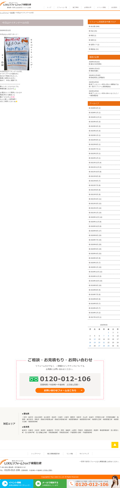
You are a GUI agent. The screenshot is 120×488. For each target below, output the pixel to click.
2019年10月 (95, 281)
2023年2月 (94, 131)
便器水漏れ (94, 71)
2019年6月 (94, 299)
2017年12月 (95, 317)
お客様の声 (87, 7)
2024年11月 (95, 117)
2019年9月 (94, 285)
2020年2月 (94, 263)
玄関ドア (94, 44)
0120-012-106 (12, 470)
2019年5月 (94, 303)
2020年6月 (94, 244)
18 (90, 342)
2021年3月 (94, 203)
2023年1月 (94, 135)
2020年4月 (94, 253)
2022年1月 (94, 158)
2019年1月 (94, 313)
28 (104, 346)
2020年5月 (94, 249)
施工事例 (75, 7)
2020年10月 (95, 226)
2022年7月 (94, 149)
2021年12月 (95, 162)
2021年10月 (95, 172)
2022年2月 (94, 153)
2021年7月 (94, 185)
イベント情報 (101, 7)
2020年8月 (94, 235)
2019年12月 (95, 272)
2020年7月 (94, 240)
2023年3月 (94, 126)
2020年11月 (95, 222)
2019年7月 (94, 294)
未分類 (93, 26)
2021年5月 (94, 194)
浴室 (92, 40)
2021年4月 (94, 199)
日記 (92, 31)
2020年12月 (95, 217)
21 (104, 342)
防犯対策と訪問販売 (98, 77)
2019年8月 (94, 290)
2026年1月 (94, 112)
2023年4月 (94, 122)
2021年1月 (94, 213)
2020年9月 (94, 231)
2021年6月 (94, 190)
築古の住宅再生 (96, 64)
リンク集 (70, 454)
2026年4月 (94, 108)
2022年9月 (94, 140)
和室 (92, 35)
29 (108, 346)
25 (90, 346)
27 (99, 346)
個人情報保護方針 (53, 454)
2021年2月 (94, 208)
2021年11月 (95, 167)
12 (95, 339)
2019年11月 (95, 276)
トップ (49, 7)
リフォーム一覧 (62, 7)
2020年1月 (94, 267)
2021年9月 (94, 176)
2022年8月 (94, 144)
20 (99, 342)
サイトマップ (84, 454)
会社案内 (114, 7)
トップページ (36, 454)
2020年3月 (94, 258)
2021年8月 (94, 181)
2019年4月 (94, 308)
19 (95, 342)
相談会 (93, 49)
